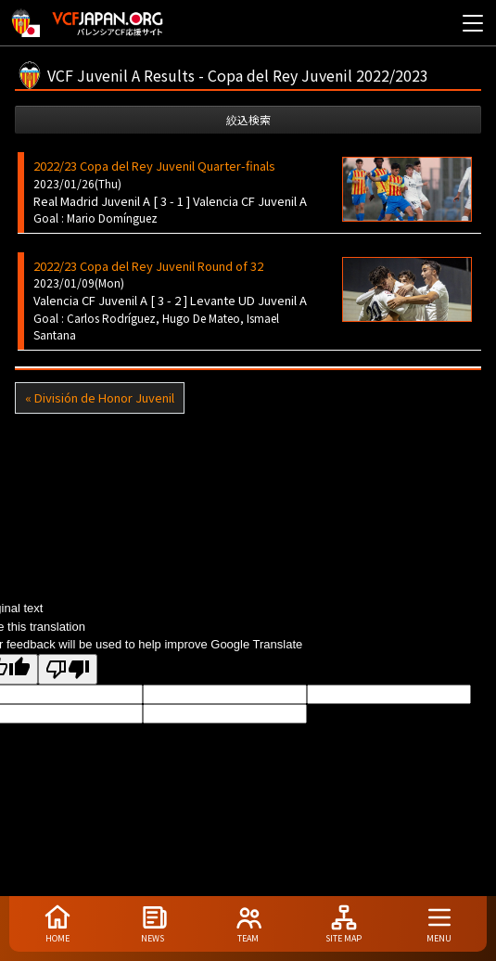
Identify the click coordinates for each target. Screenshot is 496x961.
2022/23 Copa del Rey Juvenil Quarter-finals (154, 165)
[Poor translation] (67, 669)
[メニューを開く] (472, 23)
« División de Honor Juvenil (99, 397)
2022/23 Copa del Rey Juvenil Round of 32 (148, 266)
